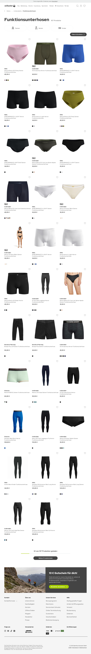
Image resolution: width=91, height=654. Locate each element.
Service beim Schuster (53, 607)
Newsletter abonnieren (58, 587)
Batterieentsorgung (52, 620)
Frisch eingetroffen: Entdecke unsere (42, 1)
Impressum (75, 647)
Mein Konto (49, 604)
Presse (27, 620)
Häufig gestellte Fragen (74, 601)
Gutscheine (49, 614)
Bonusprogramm (51, 601)
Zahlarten (70, 614)
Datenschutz (83, 647)
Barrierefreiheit (72, 617)
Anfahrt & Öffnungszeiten (75, 604)
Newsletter (28, 617)
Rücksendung (71, 610)
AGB (70, 647)
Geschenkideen (51, 617)
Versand (69, 607)
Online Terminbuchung (53, 610)
